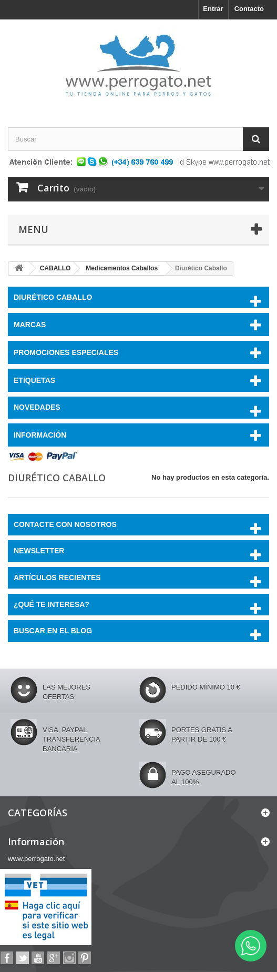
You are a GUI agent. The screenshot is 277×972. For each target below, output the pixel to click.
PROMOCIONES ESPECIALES (66, 352)
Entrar (213, 9)
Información (40, 435)
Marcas (30, 324)
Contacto (249, 9)
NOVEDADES (37, 407)
